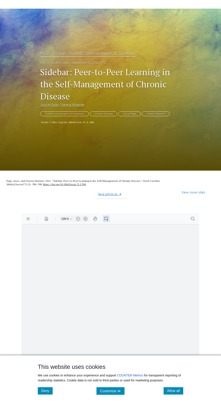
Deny (47, 391)
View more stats (193, 192)
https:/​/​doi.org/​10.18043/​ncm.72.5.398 (64, 184)
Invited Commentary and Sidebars (64, 113)
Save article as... (109, 194)
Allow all (175, 391)
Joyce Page (49, 105)
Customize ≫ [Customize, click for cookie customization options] (112, 391)
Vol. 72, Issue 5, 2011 (54, 63)
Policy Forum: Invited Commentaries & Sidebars (88, 53)
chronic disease (104, 113)
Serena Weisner (72, 105)
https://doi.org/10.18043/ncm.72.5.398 (67, 122)
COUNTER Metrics (130, 375)
